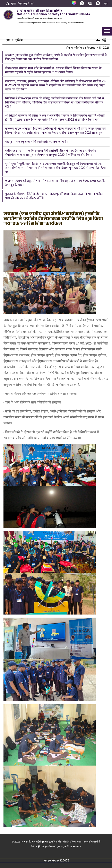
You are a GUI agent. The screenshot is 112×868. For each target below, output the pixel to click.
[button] (98, 40)
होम (8, 40)
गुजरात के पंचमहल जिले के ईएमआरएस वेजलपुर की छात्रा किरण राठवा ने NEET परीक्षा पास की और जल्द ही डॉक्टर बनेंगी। (54, 196)
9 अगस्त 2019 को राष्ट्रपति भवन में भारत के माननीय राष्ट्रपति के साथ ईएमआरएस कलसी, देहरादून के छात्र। (55, 183)
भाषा (105, 3)
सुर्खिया (19, 40)
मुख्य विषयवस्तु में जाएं (20, 4)
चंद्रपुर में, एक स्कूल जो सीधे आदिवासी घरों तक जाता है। (36, 141)
